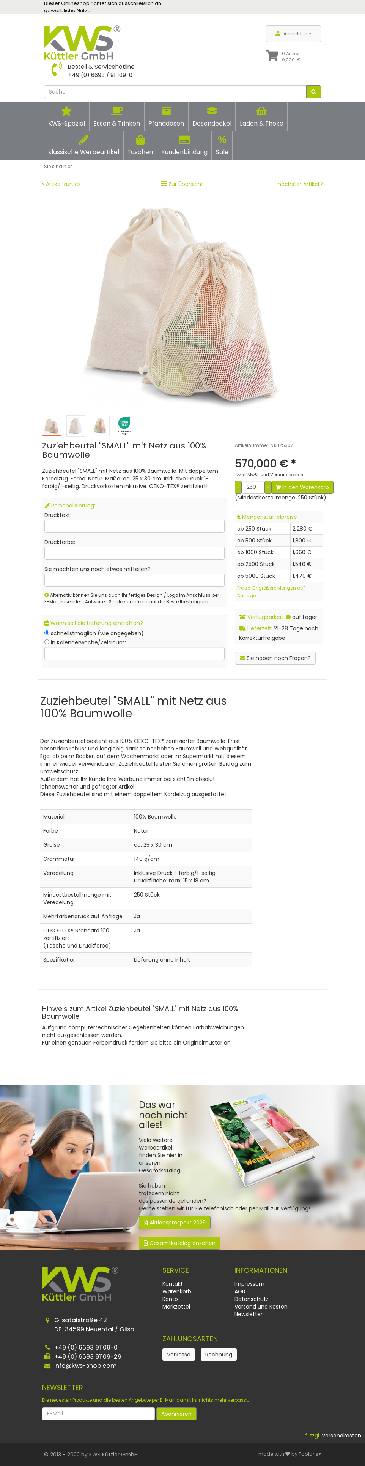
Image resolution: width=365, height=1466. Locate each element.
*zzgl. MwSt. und (269, 475)
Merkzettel (176, 1306)
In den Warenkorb (302, 487)
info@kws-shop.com (85, 1365)
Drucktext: (57, 515)
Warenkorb (176, 1291)
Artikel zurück (63, 184)
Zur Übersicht (185, 184)
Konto (170, 1299)
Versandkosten (341, 1435)
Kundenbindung (184, 145)
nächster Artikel (299, 184)
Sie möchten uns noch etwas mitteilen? (97, 569)
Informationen (260, 1270)
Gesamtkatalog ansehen (180, 1243)
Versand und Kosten (261, 1306)
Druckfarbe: (59, 542)
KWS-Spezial (66, 116)
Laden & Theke (261, 116)
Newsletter (248, 1314)
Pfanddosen (166, 116)
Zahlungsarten (190, 1339)
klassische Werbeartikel (83, 145)
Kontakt (172, 1284)
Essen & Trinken (116, 116)
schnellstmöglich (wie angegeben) (97, 633)
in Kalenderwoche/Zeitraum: (88, 642)
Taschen (140, 145)
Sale (222, 145)
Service (175, 1270)
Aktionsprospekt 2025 (175, 1222)
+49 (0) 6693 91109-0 (86, 1347)
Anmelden (293, 33)
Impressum (249, 1284)
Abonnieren (176, 1414)
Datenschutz (251, 1299)
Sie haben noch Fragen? (275, 658)
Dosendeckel (211, 116)
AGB (239, 1291)
